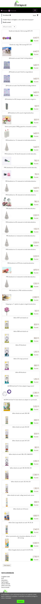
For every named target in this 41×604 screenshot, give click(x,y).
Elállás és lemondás (5, 585)
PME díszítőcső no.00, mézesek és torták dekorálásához (21, 222)
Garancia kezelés (5, 587)
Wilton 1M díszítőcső (20, 345)
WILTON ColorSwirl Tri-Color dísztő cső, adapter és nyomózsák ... (21, 400)
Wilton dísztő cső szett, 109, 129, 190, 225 (21, 468)
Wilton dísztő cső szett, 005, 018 (20, 413)
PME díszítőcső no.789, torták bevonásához (20, 290)
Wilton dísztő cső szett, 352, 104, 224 (21, 481)
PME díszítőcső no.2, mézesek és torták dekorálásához (20, 277)
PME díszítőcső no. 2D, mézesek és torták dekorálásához (21, 195)
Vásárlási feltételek (5, 584)
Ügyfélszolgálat (4, 582)
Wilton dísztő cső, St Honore (20, 509)
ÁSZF (2, 578)
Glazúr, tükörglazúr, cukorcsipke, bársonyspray (20, 19)
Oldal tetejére (7, 565)
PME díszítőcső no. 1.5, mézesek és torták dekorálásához (21, 140)
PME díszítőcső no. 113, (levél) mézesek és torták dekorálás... (21, 154)
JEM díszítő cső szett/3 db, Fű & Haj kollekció (21, 58)
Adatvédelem (4, 580)
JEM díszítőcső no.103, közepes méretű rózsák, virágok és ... (21, 99)
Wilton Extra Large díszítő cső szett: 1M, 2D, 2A (21, 522)
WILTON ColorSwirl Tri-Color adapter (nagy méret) (21, 386)
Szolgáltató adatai (5, 576)
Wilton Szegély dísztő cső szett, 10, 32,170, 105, (20, 550)
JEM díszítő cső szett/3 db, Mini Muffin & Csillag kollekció (21, 85)
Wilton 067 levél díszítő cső (20, 318)
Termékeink (7, 15)
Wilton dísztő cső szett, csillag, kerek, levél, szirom (20, 495)
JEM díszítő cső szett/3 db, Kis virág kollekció (21, 72)
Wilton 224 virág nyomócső (20, 359)
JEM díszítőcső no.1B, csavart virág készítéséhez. (21, 113)
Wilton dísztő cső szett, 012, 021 (20, 427)
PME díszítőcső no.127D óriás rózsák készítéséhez (21, 263)
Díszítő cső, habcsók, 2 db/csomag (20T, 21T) (21, 31)
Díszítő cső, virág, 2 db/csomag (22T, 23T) (21, 44)
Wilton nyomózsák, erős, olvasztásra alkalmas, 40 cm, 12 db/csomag (21, 537)
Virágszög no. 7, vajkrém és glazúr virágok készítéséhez (21, 304)
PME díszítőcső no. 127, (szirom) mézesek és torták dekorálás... (21, 167)
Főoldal (5, 19)
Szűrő (35, 15)
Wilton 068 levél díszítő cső (20, 331)
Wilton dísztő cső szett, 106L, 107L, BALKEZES (21, 454)
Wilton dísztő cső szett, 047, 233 (20, 440)
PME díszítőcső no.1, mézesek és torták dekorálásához (20, 236)
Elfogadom (20, 601)
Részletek (36, 40)
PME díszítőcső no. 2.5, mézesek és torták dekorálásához (20, 181)
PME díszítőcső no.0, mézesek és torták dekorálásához (20, 208)
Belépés (4, 11)
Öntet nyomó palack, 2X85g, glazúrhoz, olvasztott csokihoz (21, 126)
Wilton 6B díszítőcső (20, 372)
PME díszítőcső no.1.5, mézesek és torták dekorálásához (21, 249)
